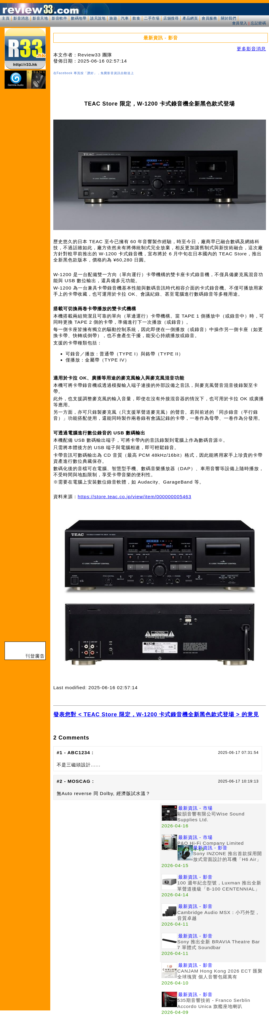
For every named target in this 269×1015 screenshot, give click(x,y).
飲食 (136, 18)
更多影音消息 (251, 48)
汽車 (125, 18)
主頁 (5, 18)
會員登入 (239, 23)
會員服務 (209, 18)
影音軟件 (59, 18)
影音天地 (40, 18)
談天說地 (97, 18)
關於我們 (228, 18)
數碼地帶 (78, 18)
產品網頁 (190, 18)
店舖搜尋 (171, 18)
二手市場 (151, 18)
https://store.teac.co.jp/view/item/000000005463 (134, 496)
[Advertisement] (106, 846)
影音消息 (21, 18)
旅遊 (113, 18)
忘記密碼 (258, 23)
